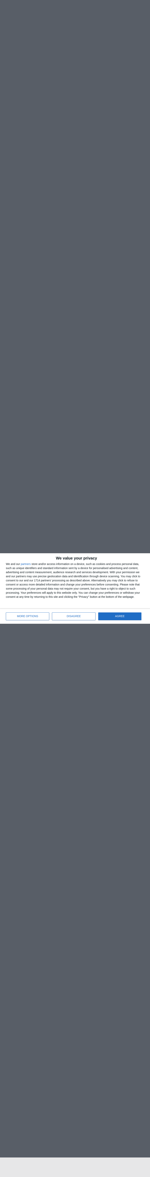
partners (26, 564)
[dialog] (75, 588)
